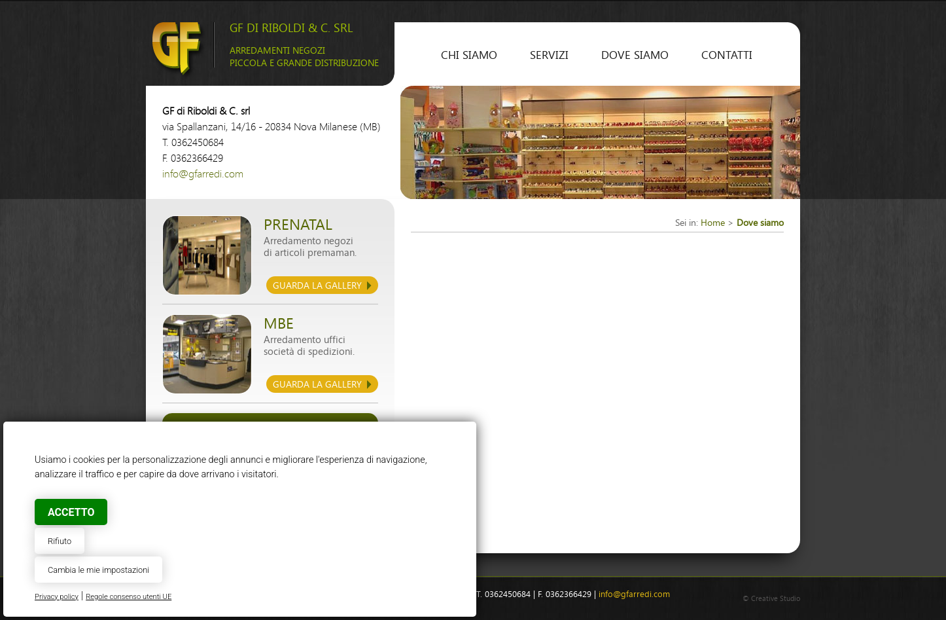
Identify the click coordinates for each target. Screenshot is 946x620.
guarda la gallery (317, 285)
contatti (726, 55)
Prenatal (298, 225)
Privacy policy (57, 597)
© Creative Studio (771, 598)
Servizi (549, 55)
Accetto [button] (71, 512)
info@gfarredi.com (202, 174)
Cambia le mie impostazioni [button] (98, 570)
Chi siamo (469, 55)
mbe (279, 324)
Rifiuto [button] (59, 541)
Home (713, 222)
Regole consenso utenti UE (128, 597)
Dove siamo (635, 55)
